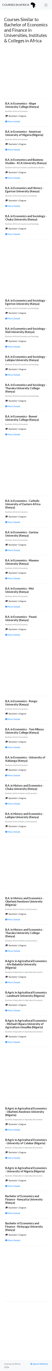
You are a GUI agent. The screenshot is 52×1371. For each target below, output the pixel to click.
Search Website (39, 1363)
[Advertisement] (26, 70)
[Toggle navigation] (46, 5)
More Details (12, 121)
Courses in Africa (19, 5)
